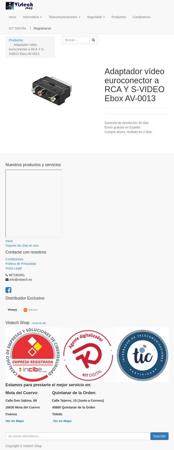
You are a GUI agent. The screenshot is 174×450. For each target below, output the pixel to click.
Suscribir (159, 436)
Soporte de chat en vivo (22, 245)
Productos (16, 40)
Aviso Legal (13, 268)
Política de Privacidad (20, 264)
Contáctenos (14, 259)
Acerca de (39, 323)
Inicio (9, 241)
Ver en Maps (14, 421)
